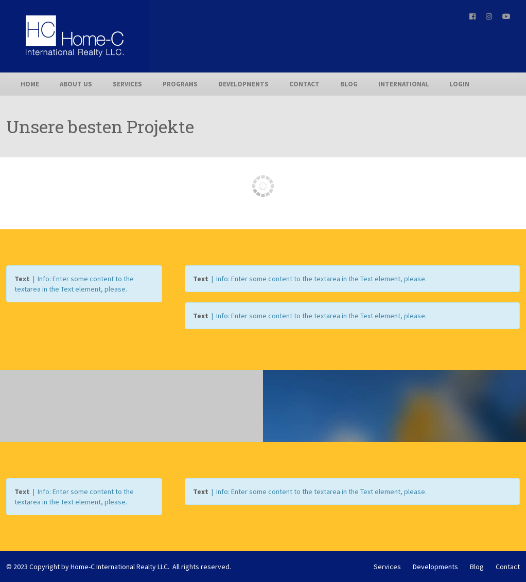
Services (127, 84)
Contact (304, 84)
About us (76, 84)
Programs (180, 84)
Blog (349, 84)
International (403, 84)
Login (459, 84)
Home (30, 84)
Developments (243, 84)
